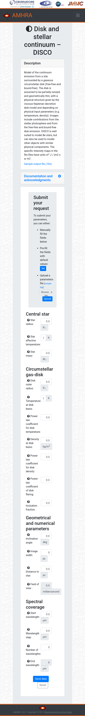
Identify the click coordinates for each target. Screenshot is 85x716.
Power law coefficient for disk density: (32, 463)
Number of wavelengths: (33, 650)
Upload (47, 298)
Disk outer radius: (30, 384)
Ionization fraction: (31, 505)
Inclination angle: (32, 538)
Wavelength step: (32, 633)
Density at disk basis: (32, 443)
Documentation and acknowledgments (38, 178)
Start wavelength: (33, 614)
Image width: (32, 553)
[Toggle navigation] (77, 15)
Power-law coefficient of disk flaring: (32, 486)
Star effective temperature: (33, 340)
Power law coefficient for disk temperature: (33, 424)
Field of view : (32, 586)
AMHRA (17, 16)
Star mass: (30, 353)
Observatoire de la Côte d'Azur (58, 712)
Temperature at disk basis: (33, 403)
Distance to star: (32, 571)
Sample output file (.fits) (38, 163)
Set (43, 268)
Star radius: (30, 322)
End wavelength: (33, 663)
